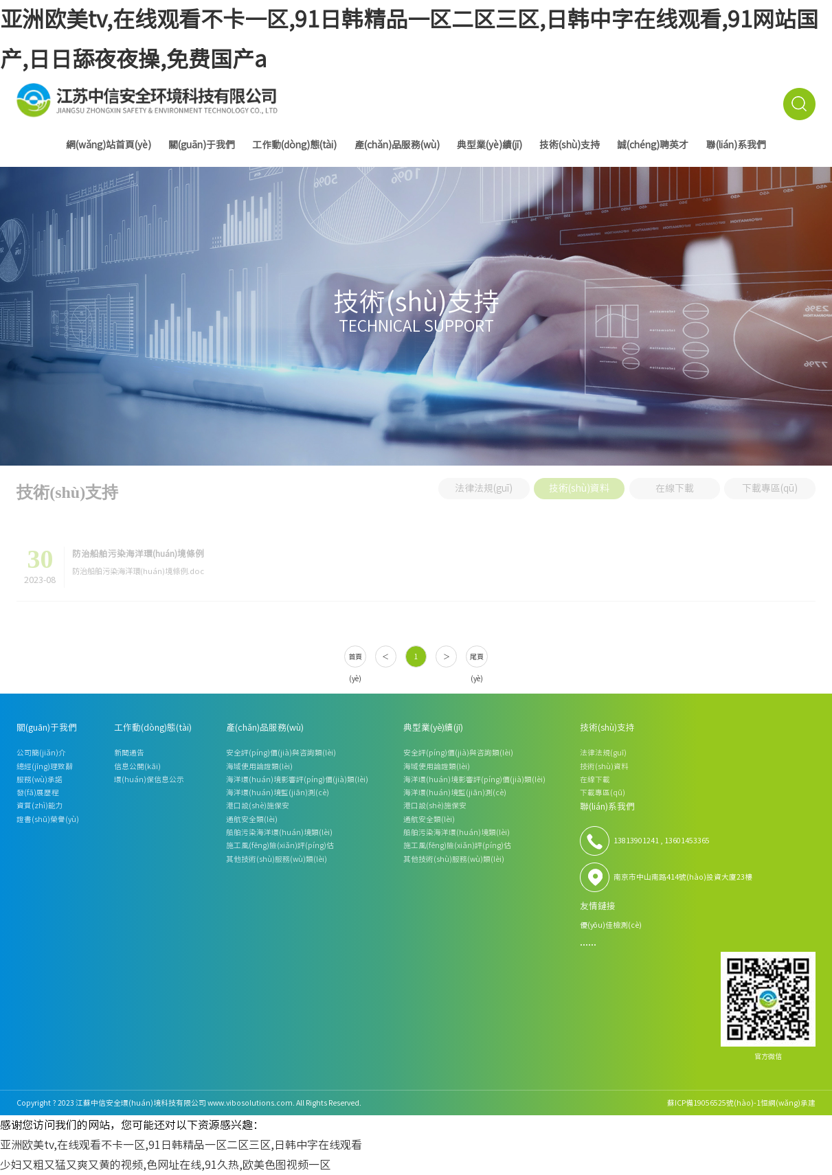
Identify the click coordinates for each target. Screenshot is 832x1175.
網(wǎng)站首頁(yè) (108, 145)
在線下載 (674, 484)
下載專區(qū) (770, 484)
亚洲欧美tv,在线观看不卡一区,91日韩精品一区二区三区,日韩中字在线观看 (181, 1144)
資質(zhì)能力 (39, 805)
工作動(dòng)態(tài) (294, 145)
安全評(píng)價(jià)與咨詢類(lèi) (281, 752)
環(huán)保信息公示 (149, 779)
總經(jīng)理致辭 (44, 766)
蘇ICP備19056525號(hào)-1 (714, 1102)
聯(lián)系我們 (736, 145)
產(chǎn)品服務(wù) (397, 145)
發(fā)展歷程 (37, 792)
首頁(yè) (355, 660)
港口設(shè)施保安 (257, 805)
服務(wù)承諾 (39, 779)
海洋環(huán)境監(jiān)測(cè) (277, 792)
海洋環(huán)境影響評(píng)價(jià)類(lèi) (297, 779)
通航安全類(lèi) (252, 819)
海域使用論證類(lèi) (259, 766)
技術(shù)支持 (569, 145)
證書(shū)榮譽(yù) (47, 819)
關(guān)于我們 (201, 145)
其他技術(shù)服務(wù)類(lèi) (276, 859)
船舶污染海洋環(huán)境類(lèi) (279, 832)
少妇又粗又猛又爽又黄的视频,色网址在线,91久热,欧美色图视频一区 (165, 1164)
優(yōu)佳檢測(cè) (611, 925)
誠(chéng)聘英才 (652, 145)
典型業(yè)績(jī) (489, 145)
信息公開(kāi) (137, 766)
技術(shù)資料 (579, 484)
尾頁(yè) (477, 660)
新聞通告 (129, 752)
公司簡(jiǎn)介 (41, 752)
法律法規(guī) (484, 484)
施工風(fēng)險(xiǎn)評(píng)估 (280, 845)
